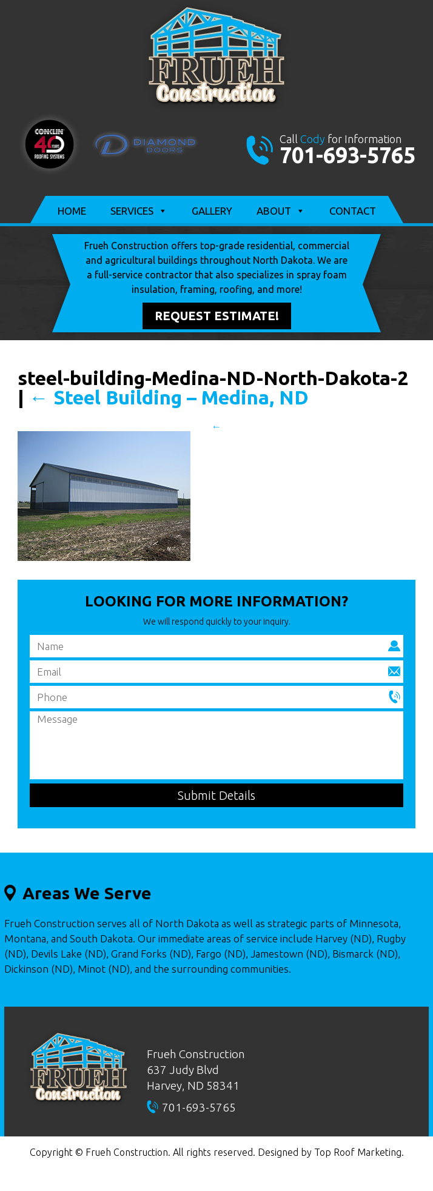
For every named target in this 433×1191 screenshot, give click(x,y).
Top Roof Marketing (357, 1152)
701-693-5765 (347, 155)
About (281, 211)
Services (138, 211)
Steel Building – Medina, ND (169, 397)
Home (72, 210)
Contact (352, 210)
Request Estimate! (217, 316)
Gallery (212, 210)
